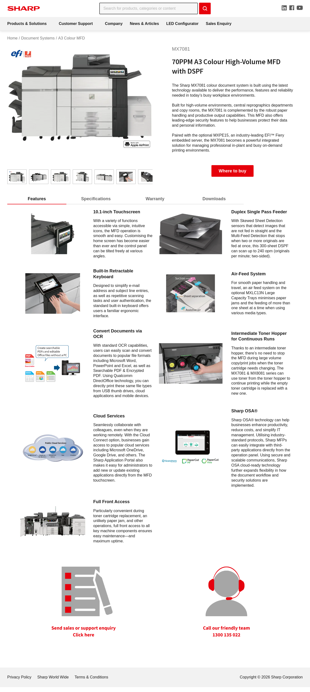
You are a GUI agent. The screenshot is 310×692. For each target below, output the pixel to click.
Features (37, 198)
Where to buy (232, 171)
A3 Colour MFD (71, 38)
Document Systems (38, 38)
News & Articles (144, 24)
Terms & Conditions (91, 677)
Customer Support (76, 24)
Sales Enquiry (219, 24)
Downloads (214, 198)
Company (114, 24)
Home (12, 38)
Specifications (96, 198)
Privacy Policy (19, 677)
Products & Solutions (27, 24)
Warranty (155, 198)
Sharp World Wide (53, 677)
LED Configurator (182, 24)
